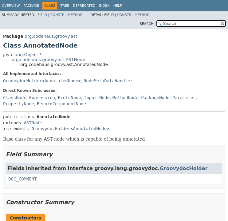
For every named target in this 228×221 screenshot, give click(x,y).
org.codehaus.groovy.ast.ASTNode (48, 59)
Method (75, 15)
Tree (65, 6)
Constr (57, 15)
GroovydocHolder (22, 80)
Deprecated (84, 6)
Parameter (184, 97)
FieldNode (69, 97)
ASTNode (33, 122)
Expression (42, 97)
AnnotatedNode (61, 80)
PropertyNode (18, 103)
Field (42, 15)
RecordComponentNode (61, 103)
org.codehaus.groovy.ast (51, 36)
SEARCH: (147, 24)
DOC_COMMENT (22, 178)
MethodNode (125, 97)
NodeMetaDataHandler (108, 80)
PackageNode (155, 97)
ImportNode (97, 97)
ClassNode (14, 97)
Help (117, 6)
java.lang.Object (20, 54)
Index (104, 6)
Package (31, 6)
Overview (11, 6)
